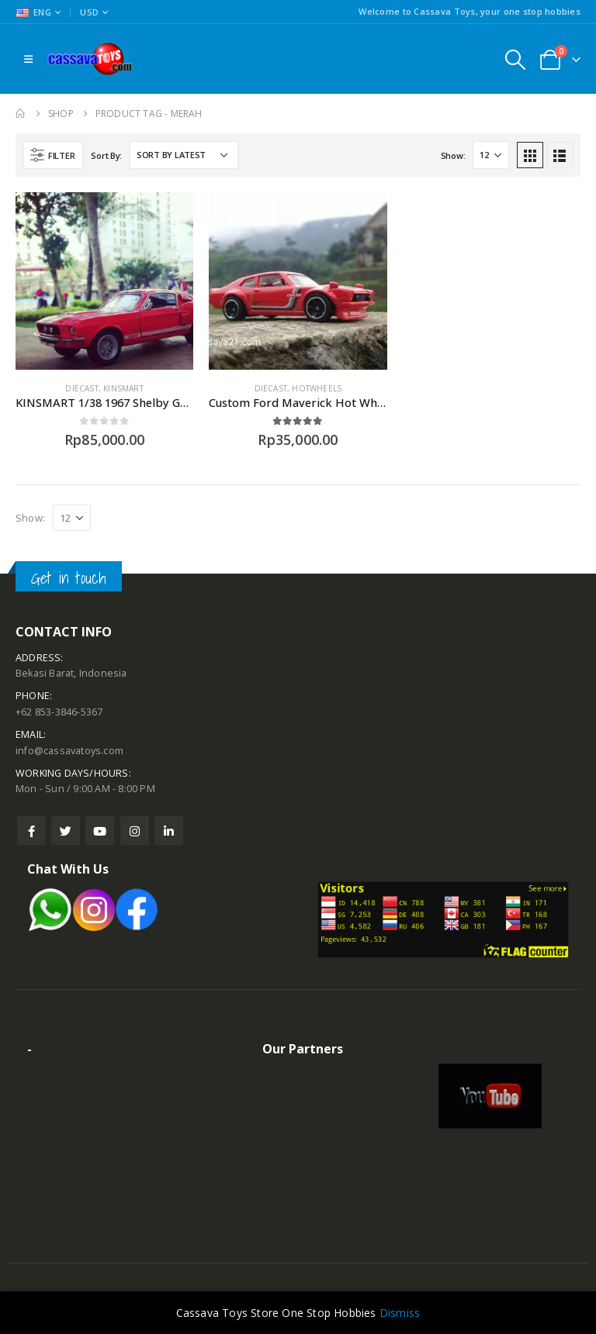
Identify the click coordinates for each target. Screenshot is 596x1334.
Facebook (31, 830)
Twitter (65, 830)
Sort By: (106, 155)
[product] (104, 281)
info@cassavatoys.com (69, 750)
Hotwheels (316, 388)
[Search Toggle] (515, 59)
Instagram (134, 830)
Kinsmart (123, 388)
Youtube (99, 830)
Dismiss (399, 1312)
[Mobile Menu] (28, 59)
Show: (453, 155)
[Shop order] (184, 155)
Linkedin (168, 830)
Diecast (81, 388)
